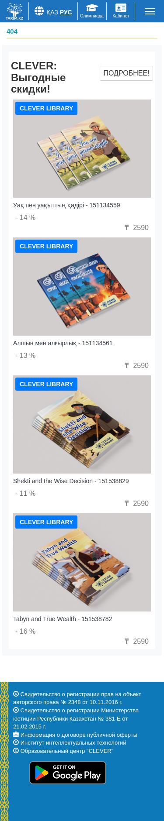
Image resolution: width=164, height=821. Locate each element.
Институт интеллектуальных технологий (73, 742)
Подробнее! (126, 73)
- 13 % (25, 355)
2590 (135, 227)
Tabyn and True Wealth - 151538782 (62, 618)
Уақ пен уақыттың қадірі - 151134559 (66, 205)
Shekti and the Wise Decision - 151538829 (71, 480)
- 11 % (25, 493)
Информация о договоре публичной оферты (79, 735)
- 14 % (25, 217)
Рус (66, 12)
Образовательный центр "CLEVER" (67, 751)
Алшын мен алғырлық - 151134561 (63, 343)
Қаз (52, 12)
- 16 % (25, 631)
